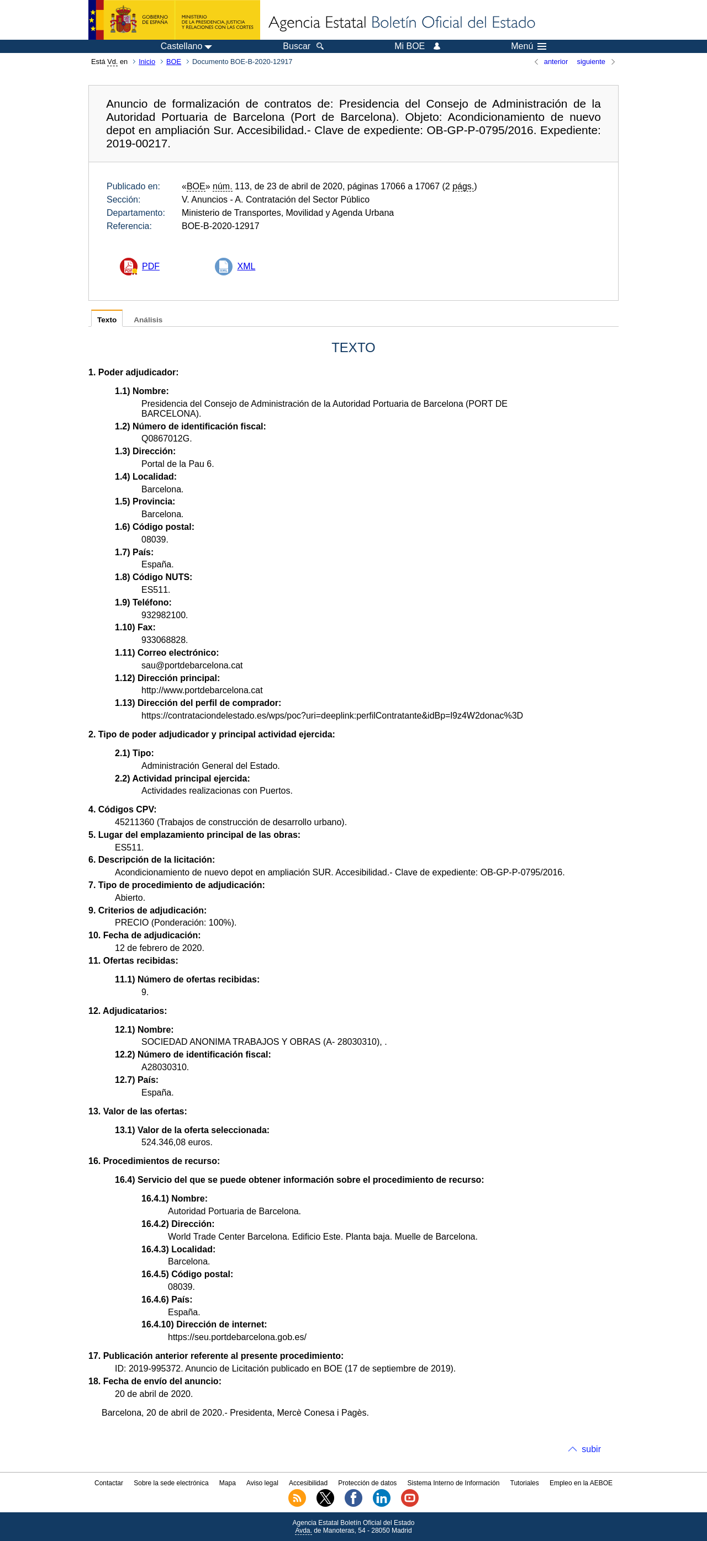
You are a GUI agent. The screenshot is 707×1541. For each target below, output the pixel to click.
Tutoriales (524, 1483)
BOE (173, 61)
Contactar (108, 1483)
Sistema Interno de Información (454, 1483)
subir (591, 1449)
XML (246, 266)
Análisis (148, 320)
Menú (528, 46)
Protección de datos (367, 1483)
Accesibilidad (308, 1483)
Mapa (227, 1483)
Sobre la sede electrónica (171, 1483)
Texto (107, 320)
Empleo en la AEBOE (581, 1483)
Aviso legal (262, 1483)
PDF (151, 266)
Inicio (147, 61)
